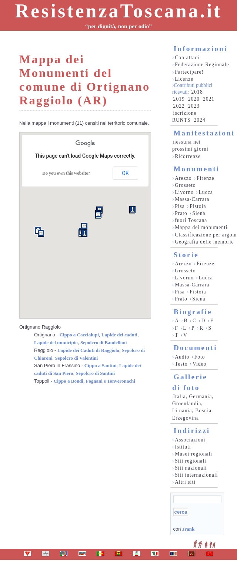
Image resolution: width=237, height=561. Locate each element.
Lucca (206, 192)
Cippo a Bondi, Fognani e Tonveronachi (94, 381)
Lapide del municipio (56, 342)
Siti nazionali (191, 468)
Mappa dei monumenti (201, 227)
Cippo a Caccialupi (79, 334)
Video (200, 364)
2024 (199, 120)
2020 (194, 99)
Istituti (183, 447)
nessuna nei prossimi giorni (190, 145)
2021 (208, 99)
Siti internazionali (196, 475)
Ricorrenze (188, 156)
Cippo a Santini (100, 365)
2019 (179, 99)
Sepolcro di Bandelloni (103, 342)
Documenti (195, 348)
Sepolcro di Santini (95, 373)
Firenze (205, 178)
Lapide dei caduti (119, 334)
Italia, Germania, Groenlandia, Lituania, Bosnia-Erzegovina (193, 407)
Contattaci (187, 57)
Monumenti (197, 169)
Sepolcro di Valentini (76, 358)
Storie (186, 255)
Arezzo (183, 178)
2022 (179, 106)
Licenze (184, 79)
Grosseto (185, 185)
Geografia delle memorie (204, 242)
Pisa (180, 206)
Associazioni (190, 440)
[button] (132, 210)
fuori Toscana (191, 220)
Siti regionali (190, 461)
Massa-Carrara (192, 199)
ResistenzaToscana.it (118, 10)
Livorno (184, 192)
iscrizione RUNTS (184, 116)
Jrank (188, 529)
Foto (199, 357)
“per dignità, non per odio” (118, 26)
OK (125, 173)
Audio (182, 357)
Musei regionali (193, 454)
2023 (194, 106)
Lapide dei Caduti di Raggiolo (88, 350)
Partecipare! (189, 72)
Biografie (193, 312)
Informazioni (200, 49)
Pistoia (198, 206)
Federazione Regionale (202, 64)
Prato (181, 213)
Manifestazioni (204, 133)
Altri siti (185, 482)
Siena (198, 213)
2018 (197, 92)
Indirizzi (192, 430)
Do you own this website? (66, 173)
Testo (181, 364)
